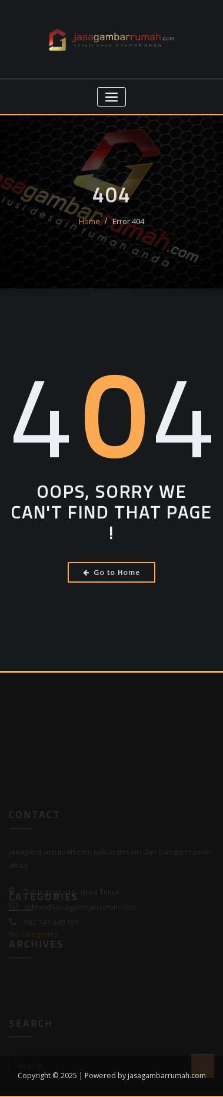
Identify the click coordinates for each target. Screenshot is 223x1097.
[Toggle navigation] (111, 97)
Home (89, 226)
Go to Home (111, 572)
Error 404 (128, 226)
